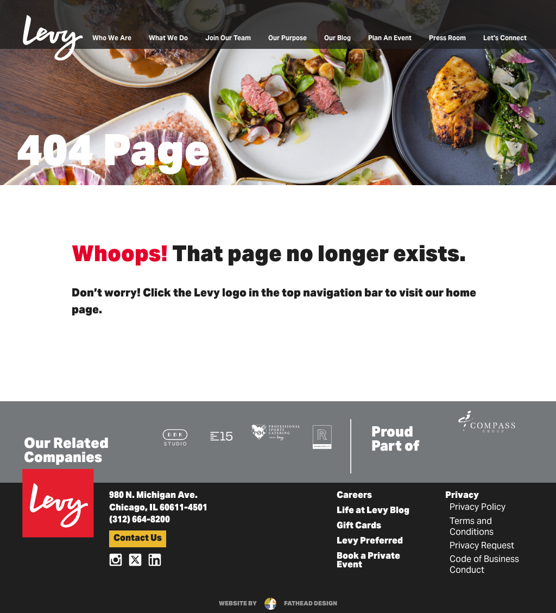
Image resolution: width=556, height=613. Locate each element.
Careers (354, 495)
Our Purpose (287, 38)
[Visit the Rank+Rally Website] (322, 437)
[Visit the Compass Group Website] (486, 420)
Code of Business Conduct (484, 565)
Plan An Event (390, 38)
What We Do (168, 38)
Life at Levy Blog (373, 511)
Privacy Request (482, 546)
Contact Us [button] (137, 538)
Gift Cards (359, 526)
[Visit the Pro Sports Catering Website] (275, 431)
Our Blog (337, 38)
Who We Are (111, 38)
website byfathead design (278, 603)
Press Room (447, 38)
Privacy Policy (478, 507)
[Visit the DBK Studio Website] (175, 437)
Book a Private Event (368, 560)
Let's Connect (505, 38)
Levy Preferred (370, 541)
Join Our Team (228, 38)
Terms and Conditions (472, 527)
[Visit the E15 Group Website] (221, 436)
